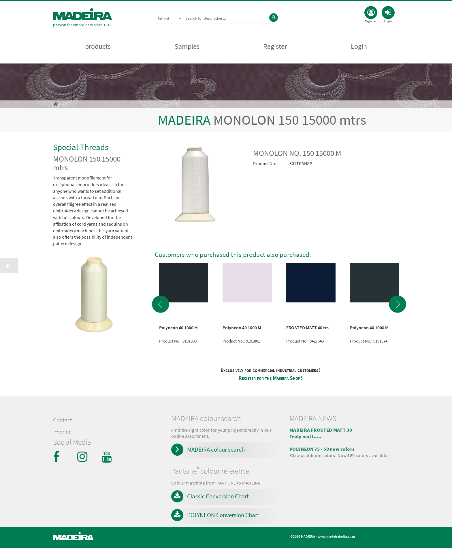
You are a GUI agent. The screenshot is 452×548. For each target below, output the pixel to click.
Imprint (62, 432)
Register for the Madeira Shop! (270, 378)
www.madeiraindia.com (336, 536)
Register (275, 46)
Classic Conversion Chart (218, 496)
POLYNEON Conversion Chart (223, 515)
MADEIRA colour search (216, 449)
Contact (62, 420)
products (98, 46)
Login (359, 46)
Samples (187, 46)
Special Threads (80, 147)
